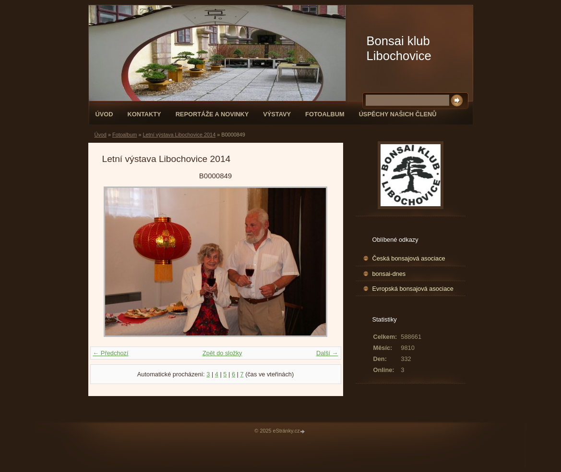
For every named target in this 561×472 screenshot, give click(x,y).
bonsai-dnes (389, 273)
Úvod (104, 114)
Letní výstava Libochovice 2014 (179, 134)
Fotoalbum (325, 114)
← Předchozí (111, 353)
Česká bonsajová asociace (408, 258)
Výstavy (277, 114)
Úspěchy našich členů (398, 114)
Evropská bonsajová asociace (413, 288)
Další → (327, 353)
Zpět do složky (222, 353)
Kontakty (144, 114)
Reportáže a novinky (212, 114)
